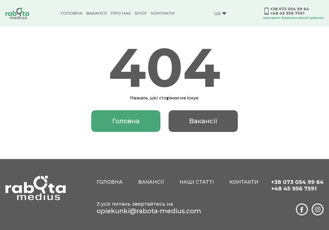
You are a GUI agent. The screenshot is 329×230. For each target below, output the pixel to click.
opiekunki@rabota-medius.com (149, 211)
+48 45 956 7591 (287, 13)
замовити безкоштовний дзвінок (293, 18)
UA (217, 13)
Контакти (163, 13)
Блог (141, 13)
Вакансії (96, 13)
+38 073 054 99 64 (289, 9)
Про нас (121, 13)
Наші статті (196, 182)
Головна (72, 13)
